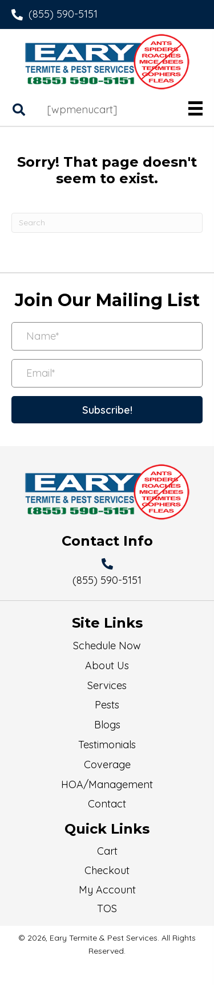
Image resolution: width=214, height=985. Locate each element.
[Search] (107, 223)
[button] (107, 409)
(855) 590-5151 (63, 13)
